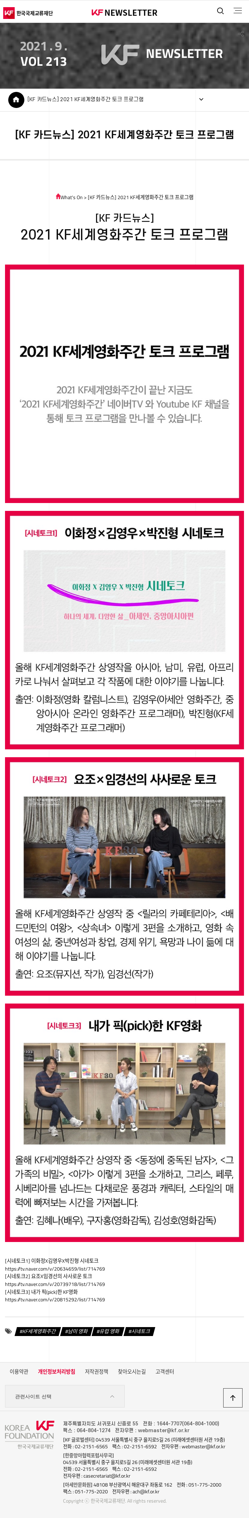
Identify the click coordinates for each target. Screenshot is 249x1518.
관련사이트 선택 (65, 1397)
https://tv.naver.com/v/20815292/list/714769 (55, 1299)
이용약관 (19, 1372)
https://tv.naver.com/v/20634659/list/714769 (55, 1269)
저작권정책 (96, 1372)
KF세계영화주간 (39, 1331)
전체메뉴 (238, 11)
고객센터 (164, 1372)
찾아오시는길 (132, 1372)
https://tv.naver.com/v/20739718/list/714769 (55, 1284)
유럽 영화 (109, 1331)
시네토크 (140, 1331)
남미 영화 (78, 1331)
